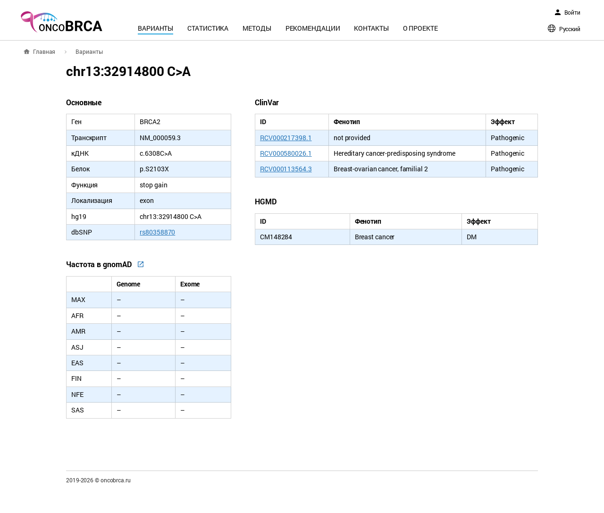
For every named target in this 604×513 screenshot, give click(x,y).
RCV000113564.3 (286, 168)
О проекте (420, 28)
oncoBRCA (61, 21)
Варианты (155, 28)
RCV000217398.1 (286, 137)
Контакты (371, 28)
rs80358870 (157, 231)
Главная (44, 51)
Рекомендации (312, 28)
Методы (257, 28)
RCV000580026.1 (286, 153)
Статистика (207, 28)
